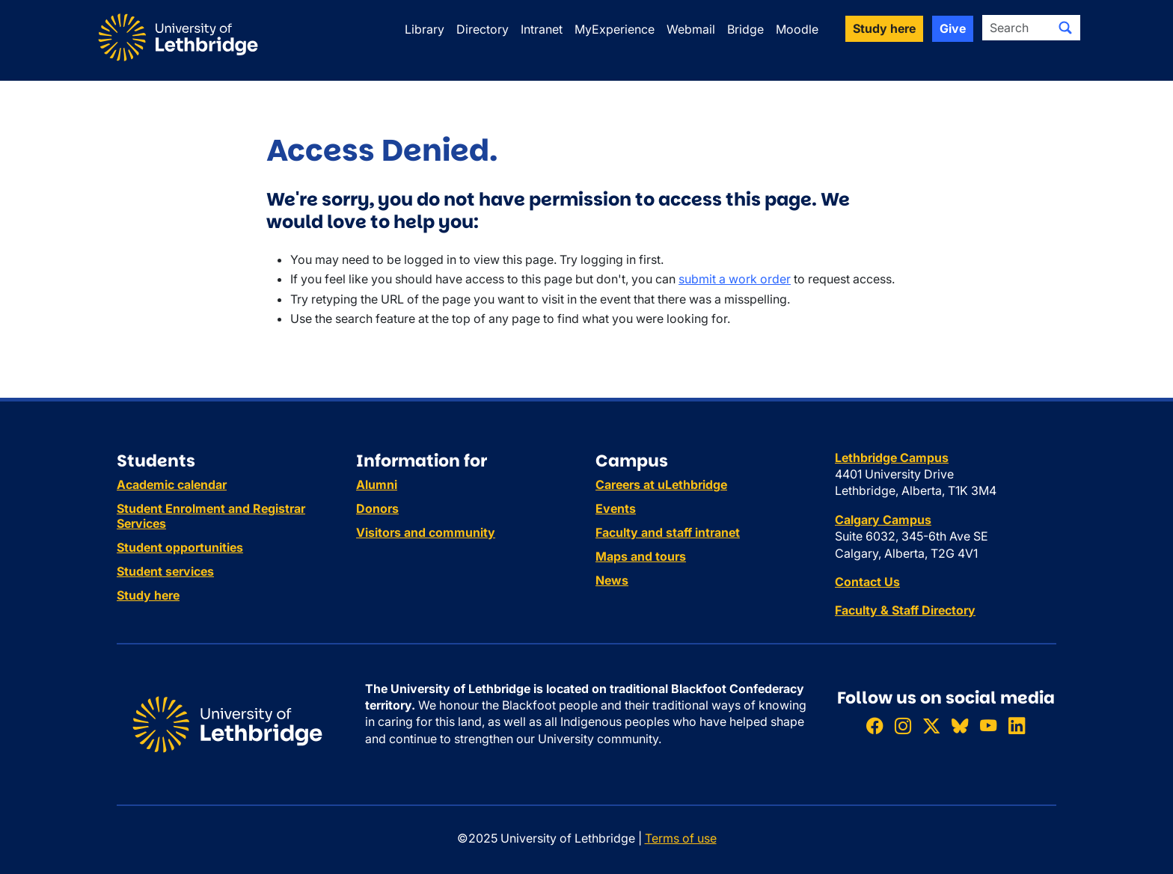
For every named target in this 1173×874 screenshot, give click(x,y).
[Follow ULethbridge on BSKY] (960, 725)
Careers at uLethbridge (661, 484)
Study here (148, 595)
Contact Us (867, 581)
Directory (482, 29)
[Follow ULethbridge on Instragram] (903, 725)
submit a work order (735, 278)
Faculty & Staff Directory (905, 610)
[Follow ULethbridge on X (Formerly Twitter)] (931, 725)
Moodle (797, 29)
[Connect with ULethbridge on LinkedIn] (1017, 725)
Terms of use (681, 838)
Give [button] (953, 28)
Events (615, 508)
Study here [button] (884, 28)
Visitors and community (425, 532)
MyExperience (615, 29)
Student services (165, 571)
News (611, 580)
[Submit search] (1065, 27)
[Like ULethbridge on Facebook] (874, 725)
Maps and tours (640, 556)
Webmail (691, 29)
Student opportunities (180, 547)
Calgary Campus (883, 519)
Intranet (542, 29)
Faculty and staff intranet (667, 532)
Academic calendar (172, 484)
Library (424, 29)
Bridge (745, 29)
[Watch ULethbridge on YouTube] (988, 725)
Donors (377, 508)
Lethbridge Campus (892, 457)
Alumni (376, 484)
